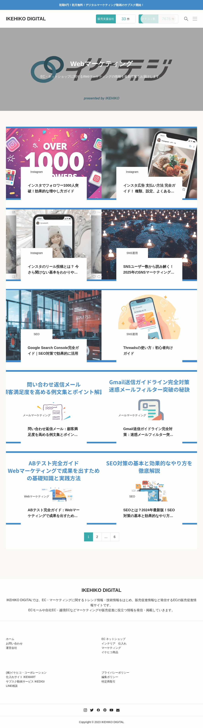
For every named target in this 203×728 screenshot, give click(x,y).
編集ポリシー (110, 677)
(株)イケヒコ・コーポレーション (26, 672)
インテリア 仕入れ (114, 643)
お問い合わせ (14, 643)
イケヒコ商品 (110, 652)
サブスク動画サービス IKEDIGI (25, 681)
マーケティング (111, 647)
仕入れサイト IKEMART (21, 677)
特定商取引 (108, 681)
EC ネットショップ (113, 639)
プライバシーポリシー (115, 672)
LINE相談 (12, 685)
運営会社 (11, 647)
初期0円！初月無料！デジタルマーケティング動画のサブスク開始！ (101, 5)
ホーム (10, 639)
